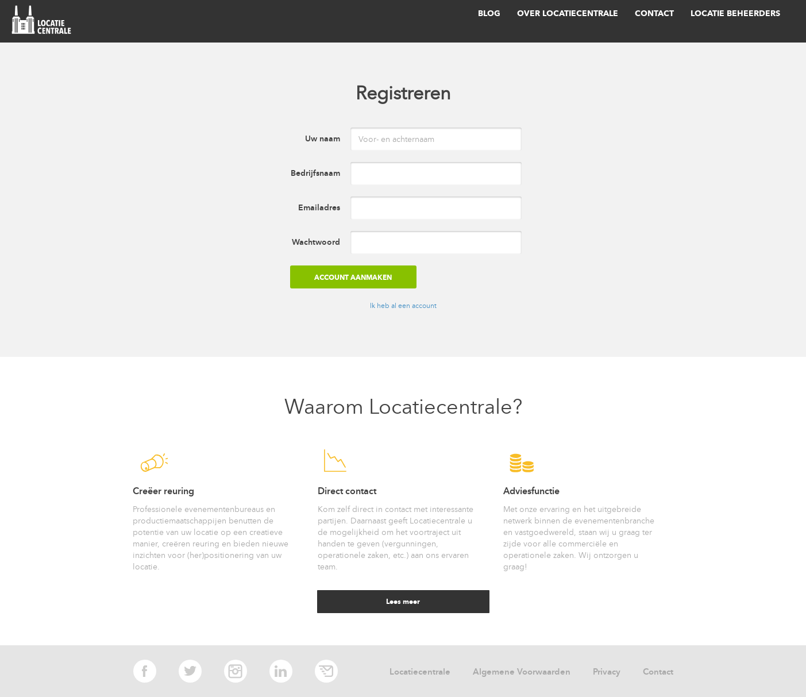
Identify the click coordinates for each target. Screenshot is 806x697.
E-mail (326, 671)
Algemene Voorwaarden (521, 672)
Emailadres (319, 208)
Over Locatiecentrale (567, 13)
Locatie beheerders (735, 13)
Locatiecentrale (419, 672)
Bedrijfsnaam (315, 173)
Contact (654, 13)
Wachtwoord (316, 242)
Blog (489, 13)
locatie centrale (43, 21)
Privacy (606, 672)
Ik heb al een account (403, 306)
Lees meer (403, 601)
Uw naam (322, 139)
